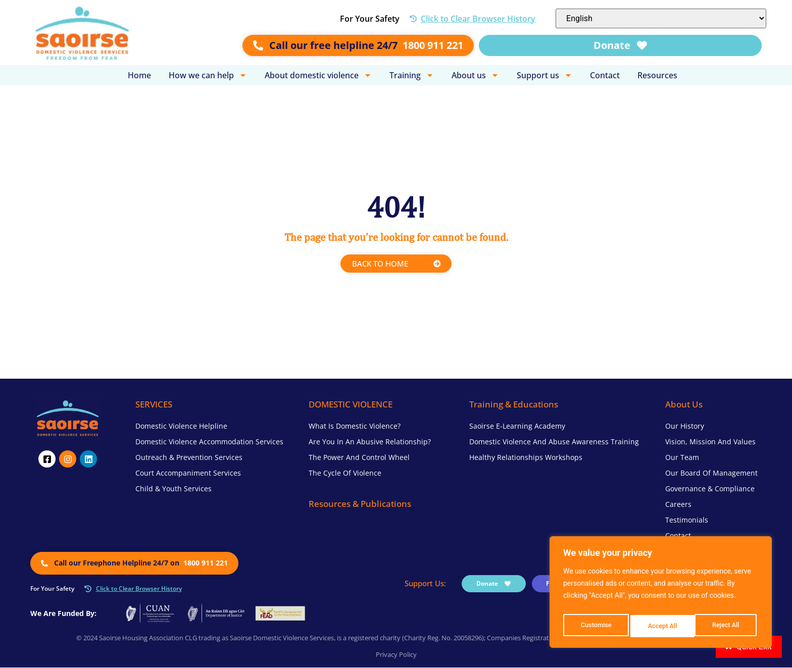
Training (411, 75)
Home (139, 75)
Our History (684, 427)
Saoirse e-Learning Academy (517, 427)
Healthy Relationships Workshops (525, 458)
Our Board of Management (711, 474)
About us (475, 75)
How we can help (208, 75)
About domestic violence (318, 75)
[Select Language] (661, 18)
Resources (657, 75)
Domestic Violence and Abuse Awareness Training (554, 442)
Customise (595, 626)
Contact (605, 75)
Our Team (682, 458)
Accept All (727, 626)
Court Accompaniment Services (188, 474)
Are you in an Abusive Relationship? (370, 442)
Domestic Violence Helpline (181, 427)
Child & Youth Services (173, 489)
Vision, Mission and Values (710, 442)
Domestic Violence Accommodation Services (209, 442)
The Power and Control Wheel (359, 458)
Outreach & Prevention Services (188, 458)
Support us (544, 75)
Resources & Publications (360, 504)
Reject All (661, 626)
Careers (678, 505)
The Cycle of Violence (345, 474)
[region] (661, 595)
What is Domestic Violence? (355, 427)
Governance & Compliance (710, 489)
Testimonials (686, 521)
